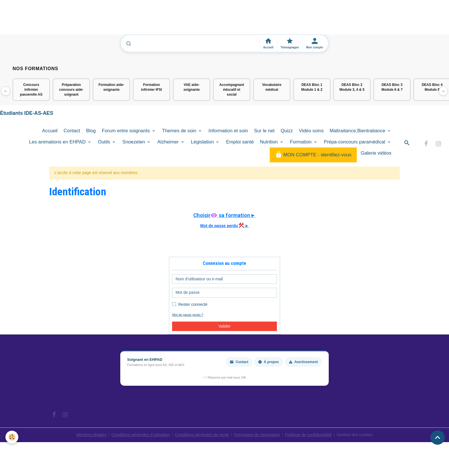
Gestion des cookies (355, 434)
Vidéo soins (311, 130)
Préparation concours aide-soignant (71, 90)
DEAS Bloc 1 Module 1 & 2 (311, 87)
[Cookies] (12, 437)
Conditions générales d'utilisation (140, 434)
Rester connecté (192, 304)
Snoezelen (134, 142)
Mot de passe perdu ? (187, 314)
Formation (301, 142)
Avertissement (303, 362)
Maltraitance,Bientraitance (358, 130)
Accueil (50, 130)
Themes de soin (180, 130)
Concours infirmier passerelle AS (31, 90)
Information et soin (228, 130)
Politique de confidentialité (308, 434)
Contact (72, 130)
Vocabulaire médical (271, 87)
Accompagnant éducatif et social (231, 90)
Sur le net (264, 130)
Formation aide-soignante (111, 87)
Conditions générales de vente (202, 434)
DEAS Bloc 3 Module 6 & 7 (392, 87)
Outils (105, 142)
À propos (268, 362)
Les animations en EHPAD (58, 142)
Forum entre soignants (126, 130)
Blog (91, 130)
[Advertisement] (104, 20)
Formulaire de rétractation (257, 434)
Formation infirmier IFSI (151, 87)
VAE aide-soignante (192, 87)
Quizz (287, 130)
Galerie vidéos (376, 153)
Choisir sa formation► (224, 215)
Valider (224, 326)
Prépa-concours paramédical (355, 142)
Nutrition (269, 142)
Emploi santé (240, 142)
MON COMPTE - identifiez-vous (313, 155)
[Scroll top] (437, 437)
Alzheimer (168, 142)
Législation (203, 142)
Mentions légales (91, 434)
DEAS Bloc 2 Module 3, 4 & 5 (351, 87)
